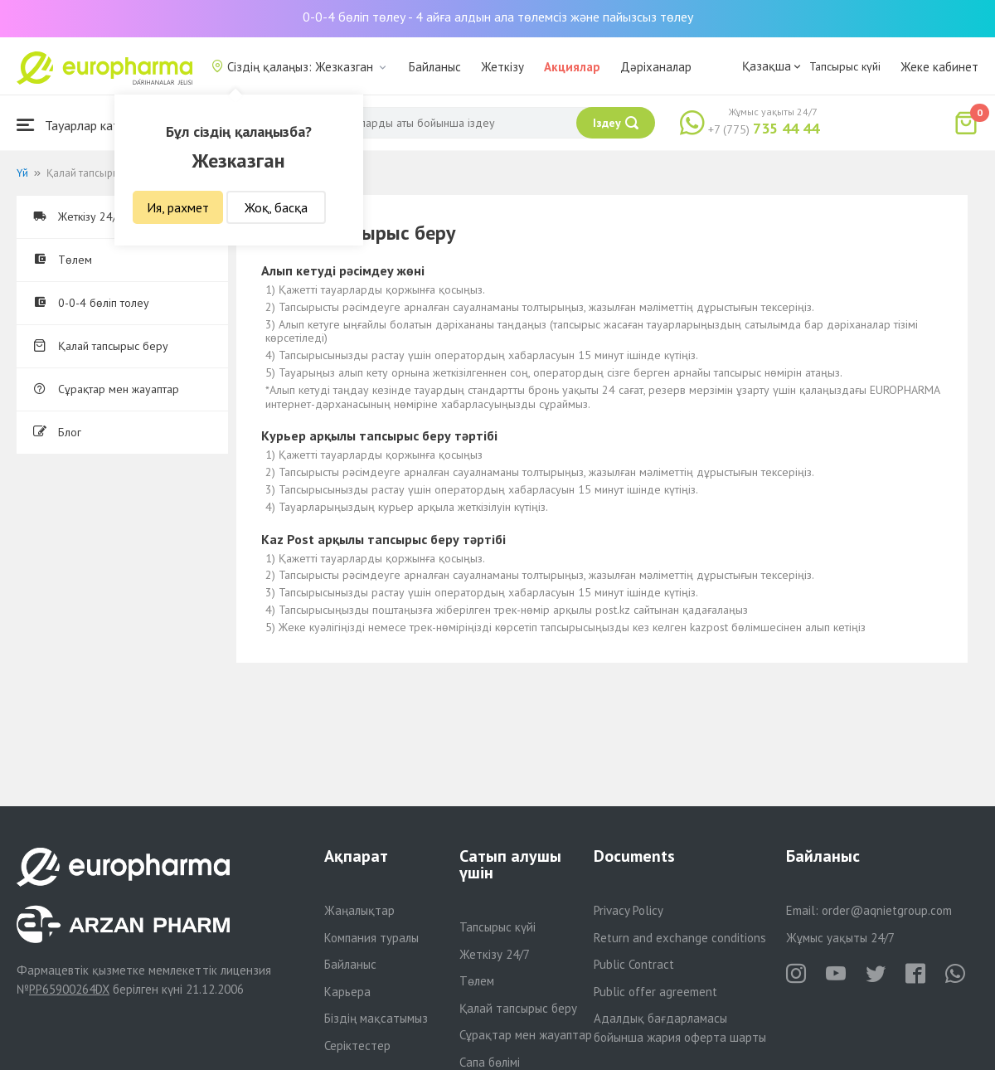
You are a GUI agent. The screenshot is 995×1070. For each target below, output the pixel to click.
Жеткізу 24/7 (494, 954)
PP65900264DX (69, 989)
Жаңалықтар (359, 910)
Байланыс (435, 67)
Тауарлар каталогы (85, 125)
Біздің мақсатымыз (376, 1018)
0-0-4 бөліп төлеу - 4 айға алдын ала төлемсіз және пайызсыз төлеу (498, 16)
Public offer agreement (655, 991)
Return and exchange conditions (680, 938)
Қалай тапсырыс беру (100, 345)
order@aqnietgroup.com (887, 910)
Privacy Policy (628, 910)
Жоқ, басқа (276, 207)
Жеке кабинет (939, 67)
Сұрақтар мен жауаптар (106, 389)
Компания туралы (371, 938)
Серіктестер (357, 1045)
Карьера (347, 991)
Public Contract (634, 964)
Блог (57, 432)
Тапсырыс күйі (845, 66)
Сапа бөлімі (489, 1062)
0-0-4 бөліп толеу (91, 302)
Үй (22, 173)
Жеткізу (502, 67)
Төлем (62, 259)
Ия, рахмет (178, 207)
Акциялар (572, 67)
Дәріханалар (656, 67)
